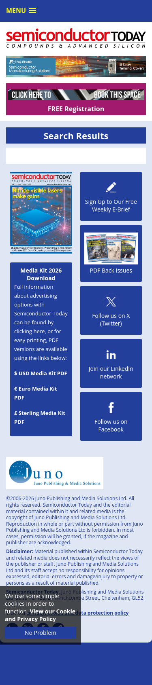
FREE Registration (76, 108)
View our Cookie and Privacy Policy (40, 615)
